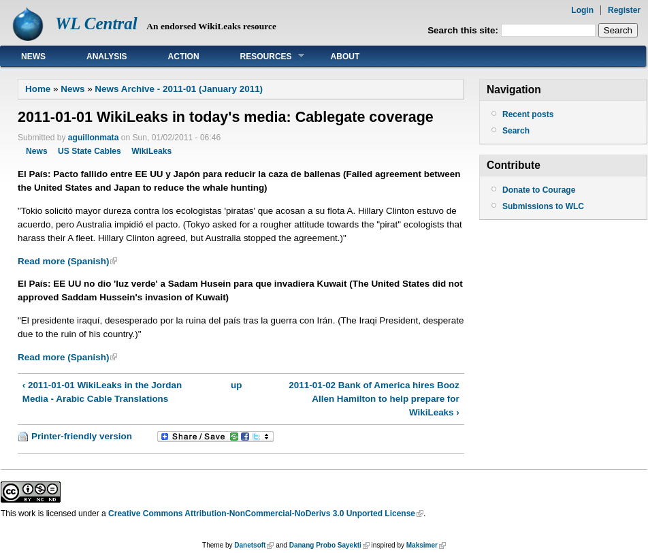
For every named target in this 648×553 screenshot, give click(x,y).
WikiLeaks (151, 151)
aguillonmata (93, 137)
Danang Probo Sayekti (325, 545)
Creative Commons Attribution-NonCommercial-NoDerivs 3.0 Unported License (261, 513)
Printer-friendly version (81, 436)
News (33, 56)
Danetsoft (249, 545)
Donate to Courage (538, 190)
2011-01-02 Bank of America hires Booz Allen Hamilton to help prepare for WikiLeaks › (374, 398)
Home (37, 89)
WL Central (96, 23)
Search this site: (464, 30)
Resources (262, 56)
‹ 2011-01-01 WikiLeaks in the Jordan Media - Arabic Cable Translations (102, 392)
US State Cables (89, 151)
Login (582, 10)
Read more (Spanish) (63, 261)
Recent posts (527, 114)
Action (183, 56)
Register (624, 10)
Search (516, 131)
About (345, 56)
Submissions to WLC (543, 206)
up (236, 385)
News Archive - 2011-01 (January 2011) (179, 89)
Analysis (106, 56)
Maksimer (422, 545)
